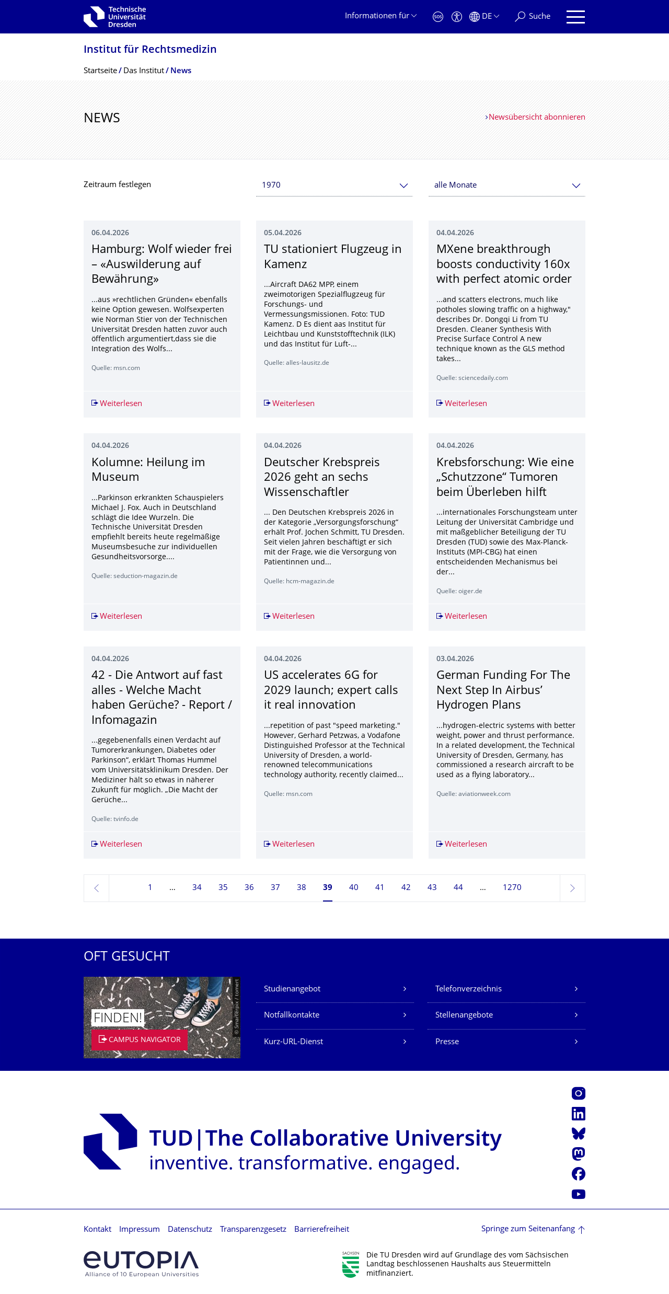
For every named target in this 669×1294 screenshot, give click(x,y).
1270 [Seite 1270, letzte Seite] (512, 888)
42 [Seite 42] (406, 888)
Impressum (139, 1230)
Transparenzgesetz (253, 1230)
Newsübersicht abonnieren (537, 118)
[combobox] (334, 186)
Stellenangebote (464, 1016)
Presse (447, 1042)
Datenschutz (190, 1230)
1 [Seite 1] (150, 888)
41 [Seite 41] (380, 888)
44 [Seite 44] (458, 888)
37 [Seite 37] (275, 888)
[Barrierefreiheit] (457, 17)
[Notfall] (438, 17)
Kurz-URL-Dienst (293, 1042)
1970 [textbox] (271, 186)
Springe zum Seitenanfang (528, 1229)
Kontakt (97, 1230)
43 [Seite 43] (432, 888)
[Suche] (532, 17)
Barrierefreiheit (321, 1230)
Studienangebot (292, 989)
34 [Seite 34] (197, 888)
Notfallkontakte (291, 1016)
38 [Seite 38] (301, 888)
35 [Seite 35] (223, 888)
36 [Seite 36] (249, 888)
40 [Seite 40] (354, 888)
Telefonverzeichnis (468, 989)
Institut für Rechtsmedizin (150, 50)
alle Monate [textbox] (455, 186)
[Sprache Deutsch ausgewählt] (484, 17)
